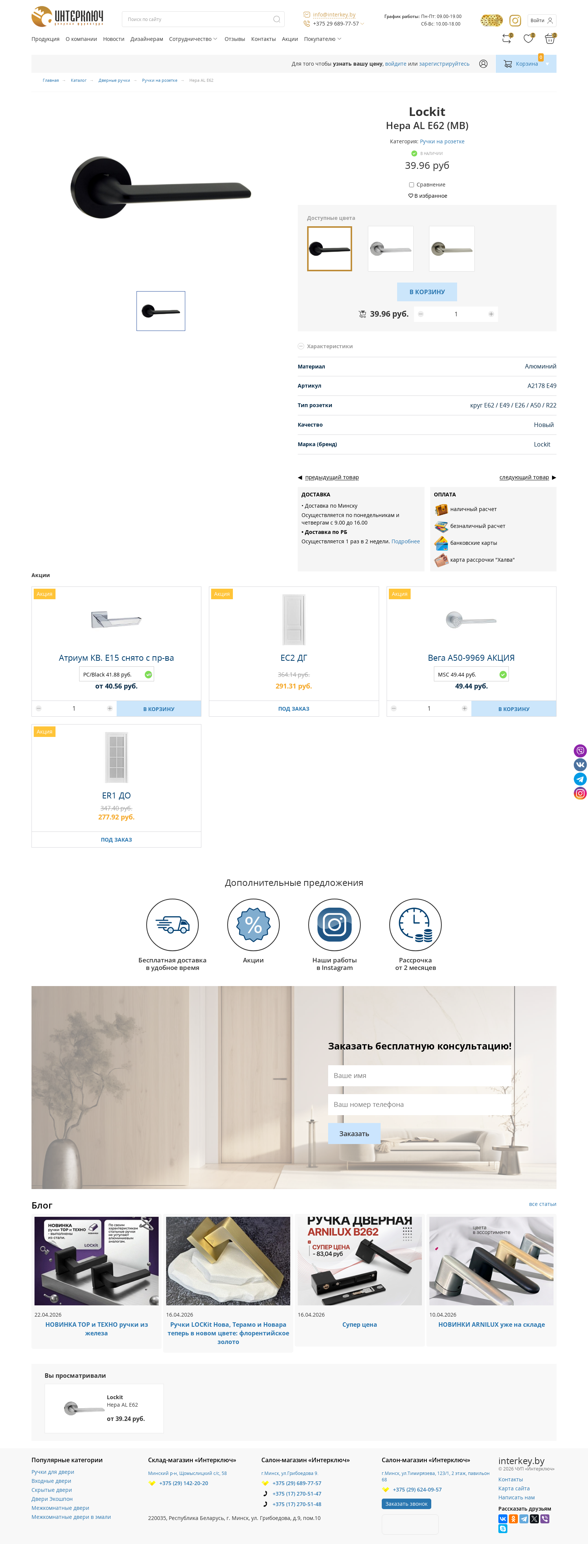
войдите (395, 63)
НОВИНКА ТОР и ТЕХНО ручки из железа (96, 1328)
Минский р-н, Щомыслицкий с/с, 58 (187, 1473)
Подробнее (406, 541)
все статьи (542, 1203)
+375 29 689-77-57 (336, 23)
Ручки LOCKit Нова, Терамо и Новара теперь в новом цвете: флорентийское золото (228, 1333)
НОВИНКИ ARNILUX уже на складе (491, 1324)
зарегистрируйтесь (444, 63)
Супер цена (359, 1324)
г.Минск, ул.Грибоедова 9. (289, 1473)
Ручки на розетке (442, 141)
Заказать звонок (407, 1503)
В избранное (430, 195)
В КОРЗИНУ (427, 292)
